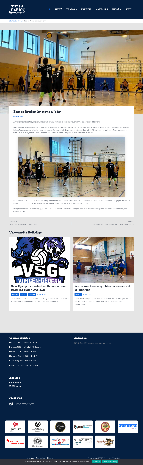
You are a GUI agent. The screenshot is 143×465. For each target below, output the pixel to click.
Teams (71, 9)
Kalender (102, 9)
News (58, 9)
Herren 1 (24, 294)
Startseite (13, 21)
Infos (116, 9)
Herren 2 (32, 294)
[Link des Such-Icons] (50, 9)
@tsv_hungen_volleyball (24, 404)
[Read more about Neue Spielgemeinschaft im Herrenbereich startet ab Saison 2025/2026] (39, 259)
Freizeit (86, 9)
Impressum (29, 458)
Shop (128, 9)
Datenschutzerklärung (44, 458)
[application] (76, 9)
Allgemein (15, 294)
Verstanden (96, 462)
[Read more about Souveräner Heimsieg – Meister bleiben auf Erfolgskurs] (103, 259)
